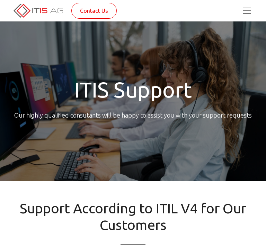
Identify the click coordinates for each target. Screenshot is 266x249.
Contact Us (94, 11)
